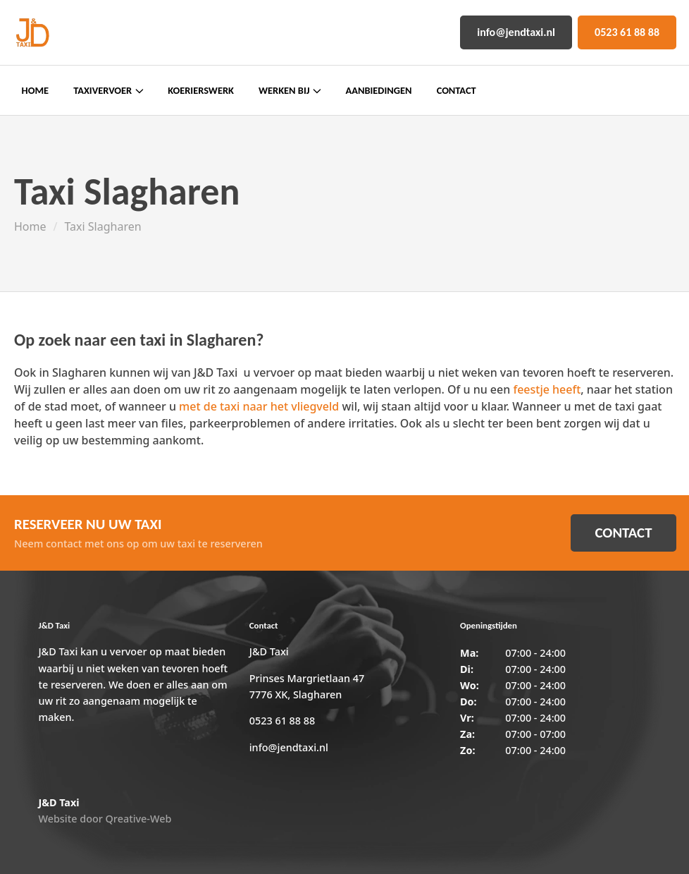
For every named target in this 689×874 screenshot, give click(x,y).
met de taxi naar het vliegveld (259, 406)
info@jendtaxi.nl (516, 32)
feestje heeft (547, 389)
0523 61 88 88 (627, 32)
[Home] (31, 32)
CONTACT (623, 532)
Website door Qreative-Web (104, 818)
